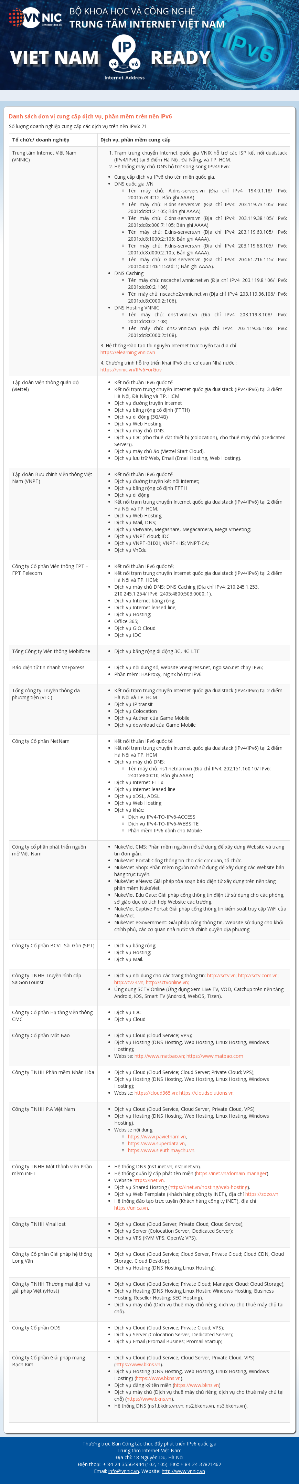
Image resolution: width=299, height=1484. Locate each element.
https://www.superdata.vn (156, 1143)
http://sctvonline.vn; (167, 982)
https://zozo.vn (261, 1194)
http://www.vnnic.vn (183, 1471)
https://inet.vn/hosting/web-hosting (208, 1187)
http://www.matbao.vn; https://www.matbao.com (189, 1056)
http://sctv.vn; (222, 975)
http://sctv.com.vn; (258, 975)
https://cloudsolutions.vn (206, 1093)
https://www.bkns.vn (138, 1364)
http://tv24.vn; (129, 982)
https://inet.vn (149, 1180)
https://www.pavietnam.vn (157, 1136)
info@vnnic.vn (123, 1471)
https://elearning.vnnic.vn (127, 352)
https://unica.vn (131, 1207)
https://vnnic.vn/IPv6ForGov (131, 369)
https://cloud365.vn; (156, 1093)
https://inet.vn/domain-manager (231, 1173)
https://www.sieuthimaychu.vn (161, 1150)
